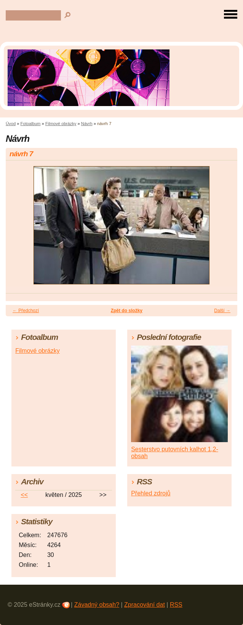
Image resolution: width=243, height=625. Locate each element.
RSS (176, 604)
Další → (222, 310)
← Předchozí (26, 310)
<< (24, 495)
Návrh (87, 123)
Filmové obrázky (60, 123)
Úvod (11, 123)
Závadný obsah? (96, 604)
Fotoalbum (31, 123)
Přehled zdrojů (150, 493)
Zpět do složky (126, 310)
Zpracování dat (144, 604)
